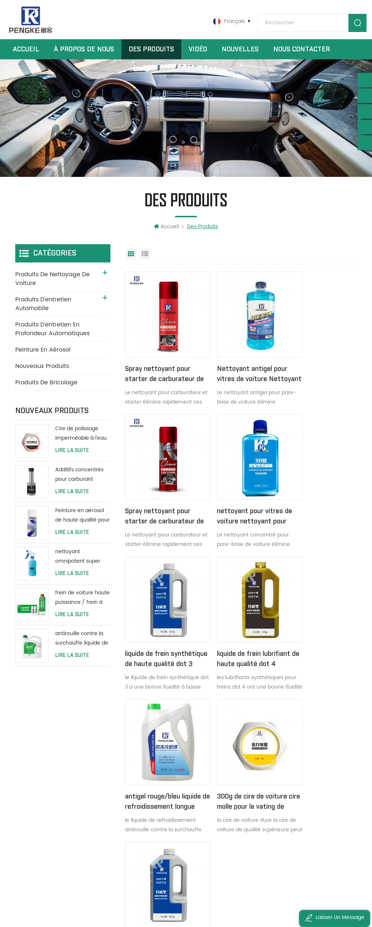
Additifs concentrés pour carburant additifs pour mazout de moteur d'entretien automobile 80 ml (82, 483)
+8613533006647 (49, 801)
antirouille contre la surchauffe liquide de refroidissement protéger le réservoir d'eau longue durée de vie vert (81, 647)
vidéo (198, 54)
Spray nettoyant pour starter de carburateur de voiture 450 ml (160, 369)
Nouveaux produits (42, 374)
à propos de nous (84, 54)
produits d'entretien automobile (43, 312)
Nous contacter (301, 54)
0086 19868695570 (52, 816)
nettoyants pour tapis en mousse (230, 817)
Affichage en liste (145, 262)
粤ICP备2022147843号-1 (303, 902)
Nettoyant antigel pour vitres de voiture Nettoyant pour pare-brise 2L (238, 369)
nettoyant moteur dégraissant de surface (230, 756)
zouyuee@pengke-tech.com (64, 845)
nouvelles (240, 54)
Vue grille (131, 262)
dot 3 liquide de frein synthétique (313, 627)
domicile (138, 756)
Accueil (26, 54)
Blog (133, 805)
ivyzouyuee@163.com (55, 860)
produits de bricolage (46, 391)
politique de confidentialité (157, 842)
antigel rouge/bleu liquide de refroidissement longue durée (160, 627)
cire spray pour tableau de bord (230, 768)
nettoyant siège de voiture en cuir (230, 805)
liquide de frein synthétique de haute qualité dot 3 (236, 498)
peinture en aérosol (42, 358)
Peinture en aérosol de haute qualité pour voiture (82, 524)
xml (132, 830)
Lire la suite (72, 459)
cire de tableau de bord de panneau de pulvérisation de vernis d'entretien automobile (230, 793)
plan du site (142, 817)
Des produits (151, 54)
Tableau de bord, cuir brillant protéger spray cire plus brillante (230, 780)
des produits (143, 768)
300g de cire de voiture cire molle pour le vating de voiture (239, 627)
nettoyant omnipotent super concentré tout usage (82, 565)
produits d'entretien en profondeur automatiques (52, 337)
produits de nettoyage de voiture (52, 287)
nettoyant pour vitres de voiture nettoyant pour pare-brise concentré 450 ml (158, 498)
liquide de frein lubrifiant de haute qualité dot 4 (310, 498)
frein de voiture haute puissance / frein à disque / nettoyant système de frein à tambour (82, 606)
